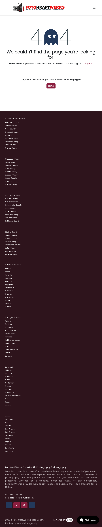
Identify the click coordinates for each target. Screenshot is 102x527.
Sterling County (11, 232)
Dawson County (11, 141)
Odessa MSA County (13, 205)
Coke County (10, 129)
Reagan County (11, 214)
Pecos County (10, 208)
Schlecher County (12, 221)
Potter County (10, 211)
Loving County (11, 178)
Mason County (11, 184)
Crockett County (11, 138)
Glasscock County (12, 159)
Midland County (11, 202)
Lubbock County (11, 175)
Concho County (11, 132)
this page (87, 63)
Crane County (11, 135)
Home (51, 86)
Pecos (7, 416)
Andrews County (12, 122)
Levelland (9, 367)
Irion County (10, 168)
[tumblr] (32, 505)
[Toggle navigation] (94, 7)
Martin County (11, 181)
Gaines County (11, 148)
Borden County (11, 126)
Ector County (10, 145)
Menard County (11, 199)
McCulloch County (12, 195)
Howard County (11, 165)
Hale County (10, 162)
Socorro (8, 445)
